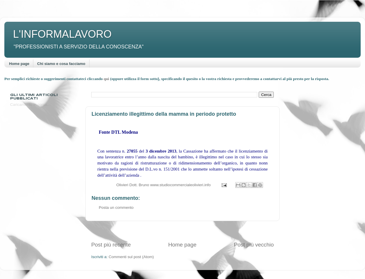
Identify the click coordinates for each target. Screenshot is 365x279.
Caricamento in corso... (30, 104)
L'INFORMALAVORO (62, 34)
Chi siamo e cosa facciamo (61, 63)
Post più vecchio (254, 245)
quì (107, 79)
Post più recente (111, 245)
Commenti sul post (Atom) (131, 257)
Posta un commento (116, 207)
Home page (19, 63)
